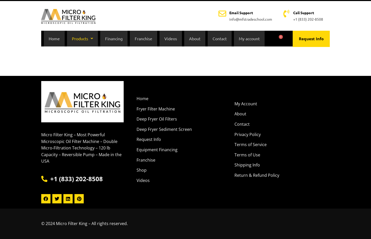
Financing (114, 39)
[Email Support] (222, 14)
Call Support (303, 12)
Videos (170, 39)
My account (249, 39)
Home (54, 39)
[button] (82, 39)
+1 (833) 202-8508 (308, 19)
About (194, 39)
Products (82, 39)
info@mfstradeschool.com (250, 19)
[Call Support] (286, 14)
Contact (220, 39)
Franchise (143, 39)
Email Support (241, 12)
